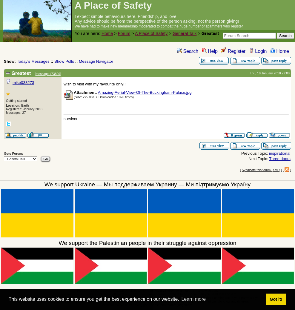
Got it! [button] (276, 299)
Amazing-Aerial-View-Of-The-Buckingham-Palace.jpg (145, 92)
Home (107, 33)
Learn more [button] (193, 299)
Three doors (280, 158)
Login (258, 51)
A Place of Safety (151, 33)
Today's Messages (33, 61)
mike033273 (23, 82)
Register (233, 51)
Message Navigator (96, 61)
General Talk (185, 33)
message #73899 (48, 74)
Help (210, 51)
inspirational (279, 153)
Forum (124, 33)
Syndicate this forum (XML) (261, 170)
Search (187, 51)
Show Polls (64, 61)
